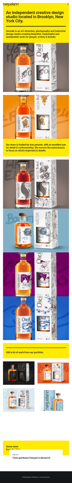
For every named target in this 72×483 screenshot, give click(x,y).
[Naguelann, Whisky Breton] (11, 4)
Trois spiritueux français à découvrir (34, 457)
